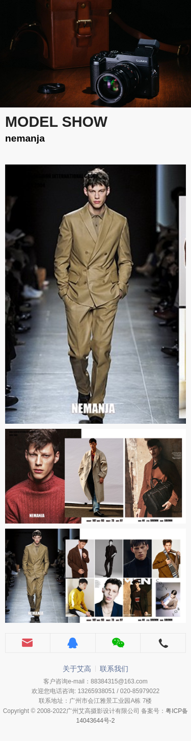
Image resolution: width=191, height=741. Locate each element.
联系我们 (114, 669)
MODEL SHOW (56, 122)
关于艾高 (77, 669)
